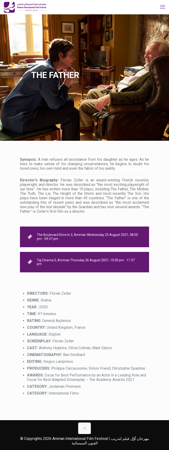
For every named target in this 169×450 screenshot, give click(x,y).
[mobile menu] (163, 7)
